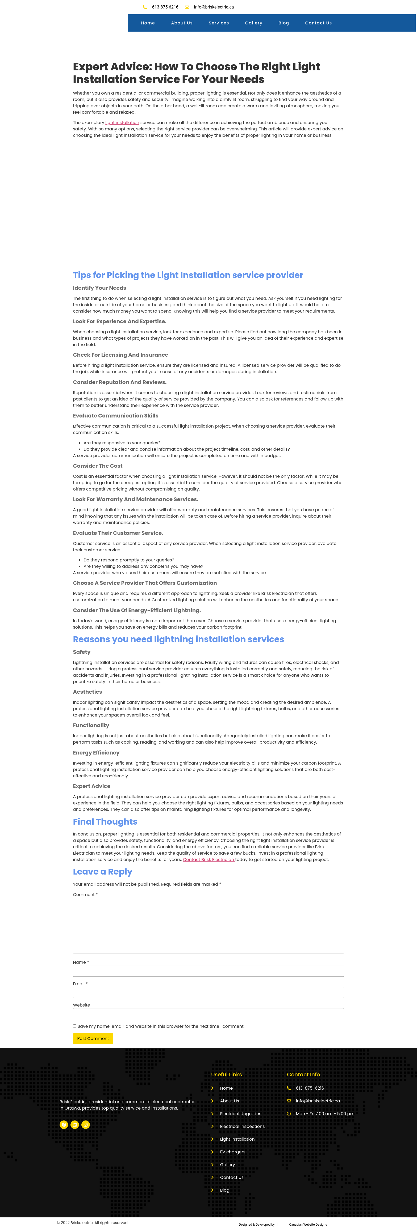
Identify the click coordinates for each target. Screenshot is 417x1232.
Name (81, 962)
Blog (283, 23)
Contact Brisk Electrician (209, 859)
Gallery (253, 23)
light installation (122, 123)
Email (80, 984)
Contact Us (318, 23)
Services (219, 23)
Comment (85, 895)
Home (148, 23)
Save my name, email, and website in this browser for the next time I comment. (161, 1026)
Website (81, 1005)
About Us (182, 23)
